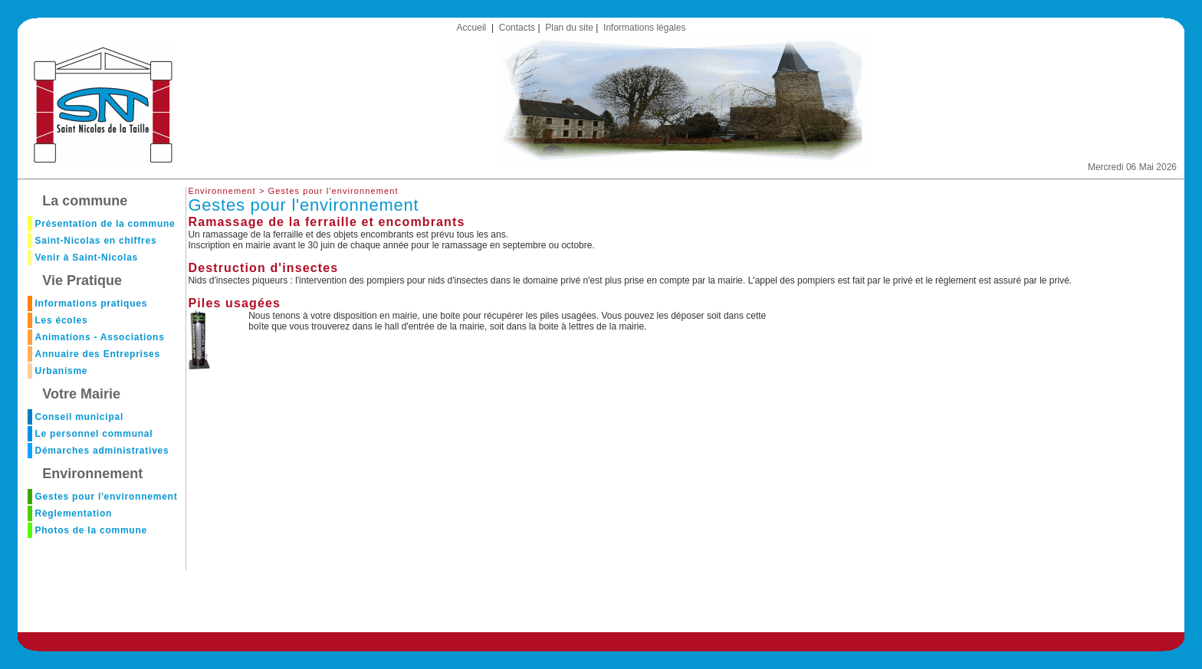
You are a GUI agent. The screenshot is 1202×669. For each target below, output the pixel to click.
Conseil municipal (78, 417)
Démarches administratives (101, 450)
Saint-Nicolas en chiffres (95, 240)
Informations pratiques (90, 303)
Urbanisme (60, 371)
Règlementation (73, 513)
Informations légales (644, 27)
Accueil (472, 27)
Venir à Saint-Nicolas (86, 257)
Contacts (517, 27)
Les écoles (60, 320)
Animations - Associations (99, 337)
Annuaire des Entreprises (97, 354)
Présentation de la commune (104, 223)
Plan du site (569, 27)
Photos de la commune (90, 530)
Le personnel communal (93, 433)
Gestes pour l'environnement (105, 496)
